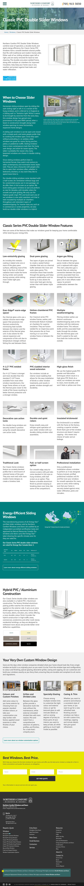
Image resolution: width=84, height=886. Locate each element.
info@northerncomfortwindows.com (15, 808)
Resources (59, 828)
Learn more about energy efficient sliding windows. (20, 567)
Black (29, 644)
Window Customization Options (11, 852)
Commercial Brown (11, 644)
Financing (58, 832)
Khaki (11, 638)
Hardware (31, 834)
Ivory (28, 633)
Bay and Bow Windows (8, 848)
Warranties (59, 838)
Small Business (34, 841)
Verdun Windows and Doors (53, 874)
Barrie (57, 860)
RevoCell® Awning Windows (10, 838)
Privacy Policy (72, 884)
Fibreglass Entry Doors (35, 830)
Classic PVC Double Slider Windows (12, 842)
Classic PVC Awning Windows (10, 840)
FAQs (57, 834)
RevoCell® (5, 833)
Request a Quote (8, 828)
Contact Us (59, 830)
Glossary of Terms (60, 847)
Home (6, 32)
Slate (28, 638)
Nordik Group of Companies (58, 884)
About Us (59, 852)
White (11, 633)
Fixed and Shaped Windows (10, 850)
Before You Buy (60, 836)
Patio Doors (33, 837)
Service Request (60, 866)
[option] (62, 52)
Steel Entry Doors (33, 832)
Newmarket (59, 862)
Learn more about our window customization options (21, 740)
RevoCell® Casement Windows (11, 835)
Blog (57, 849)
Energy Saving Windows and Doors (65, 843)
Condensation (59, 845)
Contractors (33, 844)
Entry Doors (33, 828)
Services (32, 847)
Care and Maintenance (61, 840)
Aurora (57, 864)
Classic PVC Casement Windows (11, 846)
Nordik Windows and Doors (62, 871)
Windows (12, 32)
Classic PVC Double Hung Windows (12, 844)
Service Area (59, 858)
